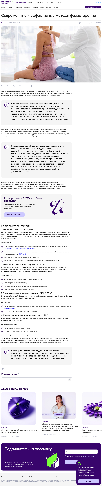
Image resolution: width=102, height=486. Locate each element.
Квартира (35, 7)
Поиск (60, 2)
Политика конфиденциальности (10, 477)
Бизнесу (30, 2)
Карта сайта (54, 477)
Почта (67, 452)
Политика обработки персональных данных (35, 477)
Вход (97, 2)
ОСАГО (42, 7)
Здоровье (27, 7)
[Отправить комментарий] (69, 379)
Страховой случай (93, 7)
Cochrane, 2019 (9, 308)
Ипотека (9, 7)
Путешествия (18, 7)
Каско (3, 7)
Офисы (51, 2)
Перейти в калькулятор (14, 214)
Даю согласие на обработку (81, 456)
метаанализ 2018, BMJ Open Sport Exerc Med (19, 248)
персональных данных (89, 456)
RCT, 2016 (22, 254)
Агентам (55, 7)
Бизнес (48, 7)
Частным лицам (21, 2)
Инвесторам (40, 2)
